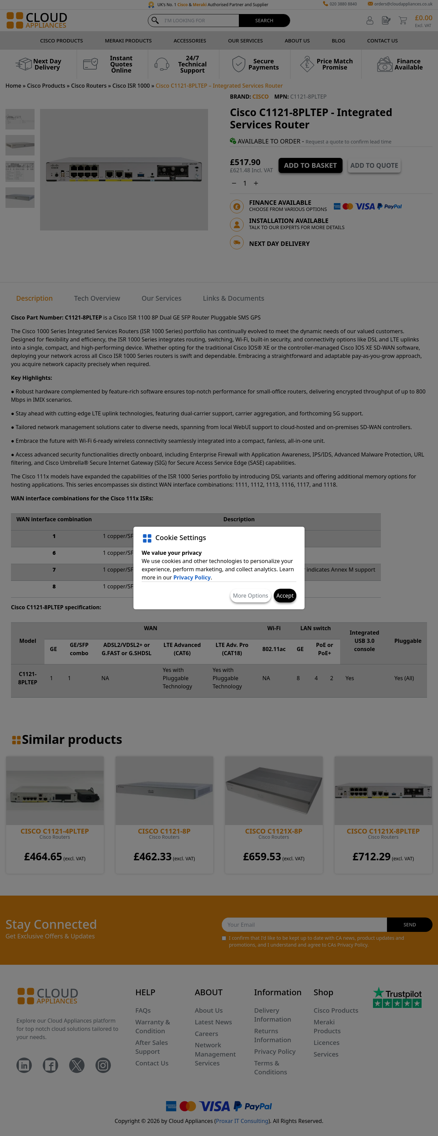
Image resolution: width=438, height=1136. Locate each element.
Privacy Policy (192, 577)
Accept (285, 595)
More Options (250, 595)
